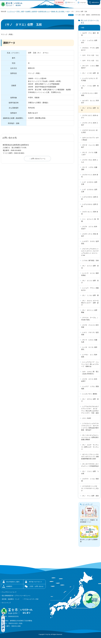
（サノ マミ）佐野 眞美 (90, 496)
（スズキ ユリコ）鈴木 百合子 (90, 227)
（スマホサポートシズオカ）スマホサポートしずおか (90, 488)
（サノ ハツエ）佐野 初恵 (90, 87)
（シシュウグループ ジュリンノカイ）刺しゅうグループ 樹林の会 (90, 364)
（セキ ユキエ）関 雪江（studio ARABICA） (90, 373)
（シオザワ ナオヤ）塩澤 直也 (90, 242)
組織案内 (9, 586)
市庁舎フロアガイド (35, 582)
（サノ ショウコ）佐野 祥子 (90, 41)
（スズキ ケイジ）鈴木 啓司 (89, 176)
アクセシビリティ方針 (31, 599)
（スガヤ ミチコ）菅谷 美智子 (89, 235)
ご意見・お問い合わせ (36, 586)
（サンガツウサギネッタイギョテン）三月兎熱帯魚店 (90, 465)
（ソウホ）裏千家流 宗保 (90, 260)
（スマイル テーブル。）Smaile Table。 (90, 319)
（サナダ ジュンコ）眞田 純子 (90, 146)
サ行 (68, 11)
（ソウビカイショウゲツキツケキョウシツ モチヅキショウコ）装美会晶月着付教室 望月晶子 (90, 427)
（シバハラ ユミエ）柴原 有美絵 (90, 274)
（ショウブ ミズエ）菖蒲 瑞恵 (90, 387)
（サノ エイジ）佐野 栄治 (90, 267)
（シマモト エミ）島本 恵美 (90, 356)
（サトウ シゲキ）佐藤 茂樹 (90, 168)
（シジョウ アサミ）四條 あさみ (90, 289)
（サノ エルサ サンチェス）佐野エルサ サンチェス (90, 447)
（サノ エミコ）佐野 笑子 (90, 281)
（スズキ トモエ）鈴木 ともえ (89, 161)
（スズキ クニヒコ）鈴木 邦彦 (90, 326)
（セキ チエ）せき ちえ (90, 55)
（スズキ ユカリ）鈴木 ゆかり (89, 116)
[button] (59, 2)
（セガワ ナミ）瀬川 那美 (90, 34)
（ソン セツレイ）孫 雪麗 (90, 220)
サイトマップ (6, 602)
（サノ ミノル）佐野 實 (90, 295)
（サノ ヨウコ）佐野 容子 (90, 400)
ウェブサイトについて (9, 592)
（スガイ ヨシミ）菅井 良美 (89, 213)
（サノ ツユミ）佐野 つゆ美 (90, 472)
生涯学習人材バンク (44, 11)
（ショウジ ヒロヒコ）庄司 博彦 (89, 79)
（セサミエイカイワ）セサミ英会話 (90, 139)
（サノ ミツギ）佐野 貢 (90, 73)
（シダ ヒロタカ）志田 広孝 (90, 183)
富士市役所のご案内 (12, 582)
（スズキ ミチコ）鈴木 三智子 (89, 124)
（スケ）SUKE (86, 418)
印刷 (72, 15)
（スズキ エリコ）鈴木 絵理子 (90, 380)
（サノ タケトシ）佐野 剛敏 (90, 311)
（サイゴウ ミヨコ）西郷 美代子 (90, 67)
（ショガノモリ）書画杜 (89, 394)
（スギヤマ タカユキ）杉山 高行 (89, 131)
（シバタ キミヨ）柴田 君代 (90, 348)
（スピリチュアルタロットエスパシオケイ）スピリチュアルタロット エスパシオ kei (90, 252)
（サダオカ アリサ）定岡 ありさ (90, 49)
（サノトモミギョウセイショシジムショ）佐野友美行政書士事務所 (90, 437)
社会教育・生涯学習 (31, 11)
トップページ (11, 11)
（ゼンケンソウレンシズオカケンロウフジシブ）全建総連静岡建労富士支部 (90, 456)
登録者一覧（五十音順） (58, 11)
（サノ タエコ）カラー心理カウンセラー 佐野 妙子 (90, 303)
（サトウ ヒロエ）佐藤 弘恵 (90, 341)
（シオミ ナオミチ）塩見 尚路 (90, 333)
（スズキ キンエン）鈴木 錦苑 (89, 94)
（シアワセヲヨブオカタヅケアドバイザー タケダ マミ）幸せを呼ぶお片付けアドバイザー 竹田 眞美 (90, 410)
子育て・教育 (20, 11)
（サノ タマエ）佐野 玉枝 (90, 109)
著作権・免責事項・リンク (10, 599)
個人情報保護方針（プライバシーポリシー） (16, 595)
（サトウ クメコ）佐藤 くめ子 (90, 153)
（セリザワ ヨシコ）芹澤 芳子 (90, 102)
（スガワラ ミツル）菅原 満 (90, 480)
